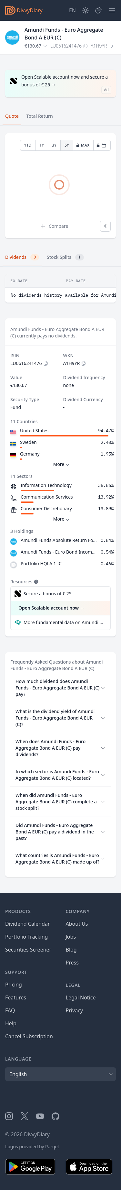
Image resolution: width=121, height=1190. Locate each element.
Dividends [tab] (22, 257)
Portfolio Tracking (26, 936)
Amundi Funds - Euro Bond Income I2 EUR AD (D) (59, 552)
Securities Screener (28, 949)
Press (72, 962)
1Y (41, 145)
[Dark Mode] (85, 10)
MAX (82, 145)
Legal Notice (81, 997)
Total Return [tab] (39, 116)
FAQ (10, 1010)
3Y (54, 145)
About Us (77, 923)
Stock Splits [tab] (65, 257)
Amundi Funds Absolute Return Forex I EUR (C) (59, 540)
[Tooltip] (35, 581)
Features (15, 997)
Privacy (74, 1010)
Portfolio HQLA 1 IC (41, 563)
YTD (28, 145)
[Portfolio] (98, 10)
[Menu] (112, 10)
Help (10, 1023)
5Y (67, 145)
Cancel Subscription (29, 1036)
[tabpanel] (60, 185)
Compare (54, 226)
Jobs (71, 936)
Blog (71, 949)
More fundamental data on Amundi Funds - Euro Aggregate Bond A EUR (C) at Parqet (64, 622)
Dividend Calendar (27, 923)
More (62, 464)
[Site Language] (72, 10)
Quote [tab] (12, 116)
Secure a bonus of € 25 (48, 593)
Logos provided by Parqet (32, 1146)
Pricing (13, 984)
